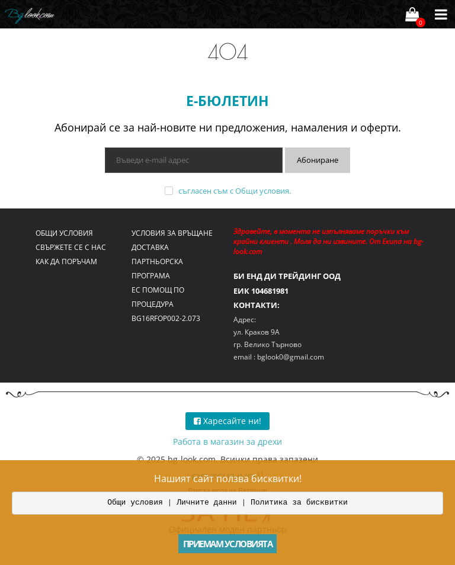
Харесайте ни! (227, 420)
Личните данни (206, 502)
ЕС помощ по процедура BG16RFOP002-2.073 (166, 304)
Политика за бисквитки (299, 502)
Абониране (317, 160)
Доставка (150, 247)
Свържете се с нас (71, 247)
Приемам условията (228, 544)
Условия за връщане (172, 233)
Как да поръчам (66, 261)
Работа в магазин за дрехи (227, 441)
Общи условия (262, 190)
